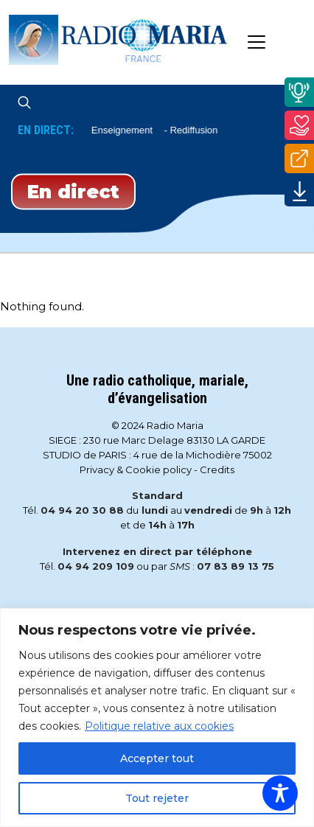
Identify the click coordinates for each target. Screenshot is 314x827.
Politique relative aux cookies (159, 726)
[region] (157, 717)
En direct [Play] (73, 191)
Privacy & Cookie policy (136, 469)
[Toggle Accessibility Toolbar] (280, 793)
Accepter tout (157, 758)
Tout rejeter (157, 798)
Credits (217, 469)
